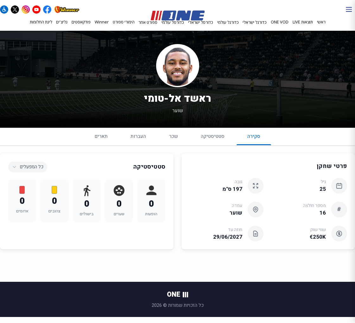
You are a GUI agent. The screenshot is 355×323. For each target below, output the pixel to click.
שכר (173, 142)
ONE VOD (279, 27)
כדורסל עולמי (173, 28)
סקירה (254, 145)
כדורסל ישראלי (200, 28)
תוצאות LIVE (303, 27)
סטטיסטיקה (213, 142)
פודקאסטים (81, 27)
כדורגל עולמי (228, 28)
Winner (102, 27)
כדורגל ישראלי (255, 28)
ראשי (321, 27)
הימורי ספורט (124, 27)
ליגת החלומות (41, 27)
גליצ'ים (61, 27)
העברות (138, 142)
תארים (101, 142)
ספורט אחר (147, 28)
